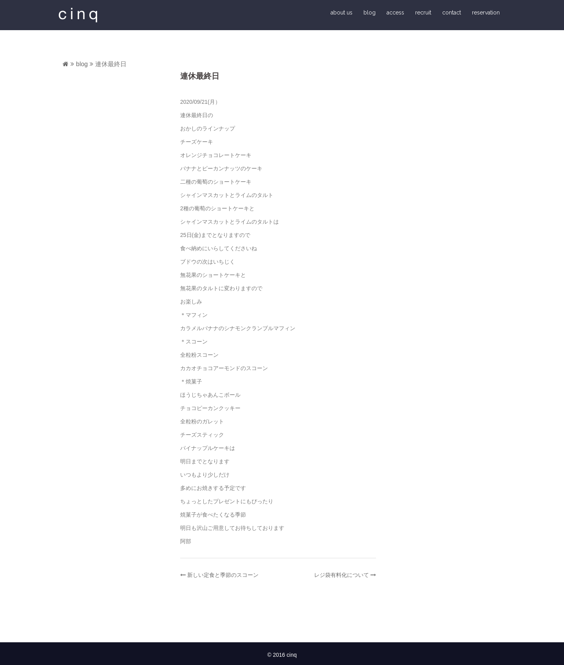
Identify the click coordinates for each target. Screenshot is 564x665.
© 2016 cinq (282, 655)
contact (451, 12)
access (395, 12)
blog (369, 12)
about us (341, 12)
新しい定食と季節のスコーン (222, 575)
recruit (423, 12)
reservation (486, 12)
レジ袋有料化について (341, 575)
